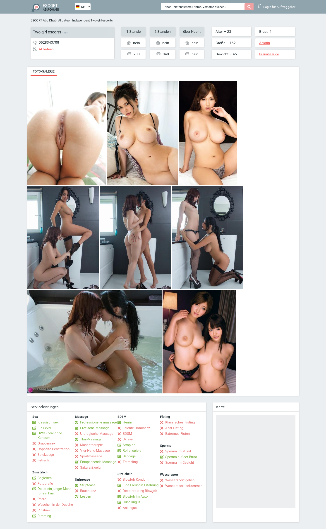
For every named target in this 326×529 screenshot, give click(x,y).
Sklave (128, 439)
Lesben (85, 496)
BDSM (127, 434)
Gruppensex (46, 443)
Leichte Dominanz (136, 428)
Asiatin (264, 43)
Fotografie (45, 484)
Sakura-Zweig (90, 468)
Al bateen (64, 20)
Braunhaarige (269, 54)
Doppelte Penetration (54, 449)
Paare (42, 499)
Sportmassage (91, 456)
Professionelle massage (98, 422)
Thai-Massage (90, 439)
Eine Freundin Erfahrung (140, 485)
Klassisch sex (48, 422)
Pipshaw (44, 510)
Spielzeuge (46, 455)
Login (276, 6)
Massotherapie (91, 445)
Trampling (130, 462)
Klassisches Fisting (180, 422)
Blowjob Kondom (136, 479)
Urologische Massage (96, 434)
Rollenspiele (132, 451)
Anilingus (130, 508)
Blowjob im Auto (135, 496)
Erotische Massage (94, 428)
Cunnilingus (131, 502)
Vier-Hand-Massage (95, 451)
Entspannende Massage (98, 462)
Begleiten (45, 478)
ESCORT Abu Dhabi (44, 20)
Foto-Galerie (44, 71)
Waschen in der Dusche (55, 505)
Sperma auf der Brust (181, 457)
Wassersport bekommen (183, 486)
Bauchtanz (88, 491)
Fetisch (43, 460)
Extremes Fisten (177, 434)
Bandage (129, 456)
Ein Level (44, 428)
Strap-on (129, 445)
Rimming (44, 516)
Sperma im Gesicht (179, 463)
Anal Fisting (174, 428)
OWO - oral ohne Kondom (50, 435)
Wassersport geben (179, 480)
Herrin (127, 422)
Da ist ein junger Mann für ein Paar (54, 491)
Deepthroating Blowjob (140, 491)
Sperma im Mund (178, 451)
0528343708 (49, 42)
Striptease (88, 485)
